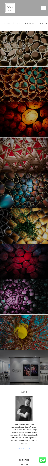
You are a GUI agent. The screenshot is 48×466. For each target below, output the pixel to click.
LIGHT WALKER (25, 23)
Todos (7, 23)
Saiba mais (24, 449)
